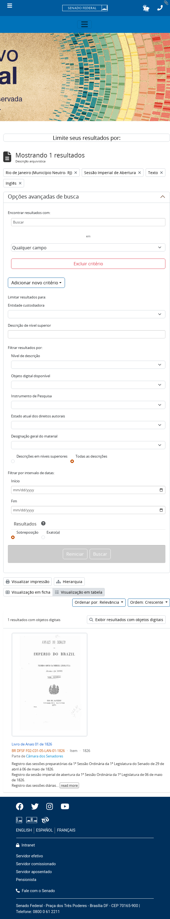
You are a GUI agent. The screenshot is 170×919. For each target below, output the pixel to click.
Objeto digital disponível (30, 375)
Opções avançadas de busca (43, 197)
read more (69, 785)
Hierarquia (69, 581)
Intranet (25, 845)
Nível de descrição (25, 355)
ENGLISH (24, 830)
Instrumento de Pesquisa (31, 396)
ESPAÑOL (44, 830)
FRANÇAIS (66, 830)
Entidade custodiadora (26, 305)
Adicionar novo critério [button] (34, 283)
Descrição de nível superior (29, 325)
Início (15, 481)
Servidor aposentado (34, 872)
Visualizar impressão (27, 581)
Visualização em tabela (78, 592)
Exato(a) (53, 532)
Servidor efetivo (29, 856)
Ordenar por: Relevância (97, 602)
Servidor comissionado (36, 864)
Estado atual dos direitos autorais (38, 416)
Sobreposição (27, 532)
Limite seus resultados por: (86, 137)
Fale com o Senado (35, 891)
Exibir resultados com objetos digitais (126, 619)
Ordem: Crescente (147, 602)
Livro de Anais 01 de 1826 (32, 744)
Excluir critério (88, 264)
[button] (146, 8)
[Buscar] (88, 222)
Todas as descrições (91, 456)
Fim (14, 501)
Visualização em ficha (28, 592)
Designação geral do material (34, 436)
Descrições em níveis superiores (42, 456)
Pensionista (26, 879)
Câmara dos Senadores (44, 756)
